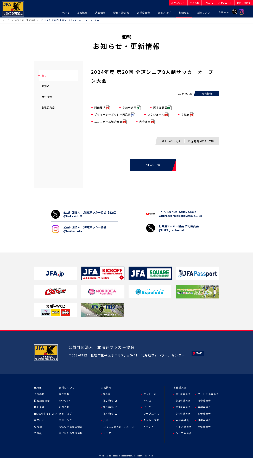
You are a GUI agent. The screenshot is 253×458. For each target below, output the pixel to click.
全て (44, 75)
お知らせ (47, 86)
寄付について (67, 387)
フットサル (150, 393)
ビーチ (147, 406)
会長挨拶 (39, 393)
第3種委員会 (183, 406)
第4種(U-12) (111, 413)
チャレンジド (151, 419)
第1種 (106, 393)
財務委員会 (204, 419)
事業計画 (39, 419)
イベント (148, 426)
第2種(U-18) (111, 400)
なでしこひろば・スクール (119, 426)
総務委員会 (204, 426)
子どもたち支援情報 (71, 432)
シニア (107, 432)
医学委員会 (204, 413)
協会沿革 (39, 406)
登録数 (38, 432)
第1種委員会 (183, 393)
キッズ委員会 (184, 426)
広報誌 (38, 426)
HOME (38, 387)
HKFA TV (64, 400)
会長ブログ (65, 413)
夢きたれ (64, 393)
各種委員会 (48, 107)
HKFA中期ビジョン (45, 413)
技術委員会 (204, 400)
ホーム (6, 20)
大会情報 (47, 96)
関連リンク (65, 419)
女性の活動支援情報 (71, 426)
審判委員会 (204, 406)
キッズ (147, 400)
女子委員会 (182, 419)
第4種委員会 (183, 413)
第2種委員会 (183, 400)
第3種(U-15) (111, 406)
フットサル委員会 (208, 393)
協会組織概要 (42, 400)
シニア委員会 (184, 432)
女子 (106, 419)
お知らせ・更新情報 (25, 20)
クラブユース (151, 413)
